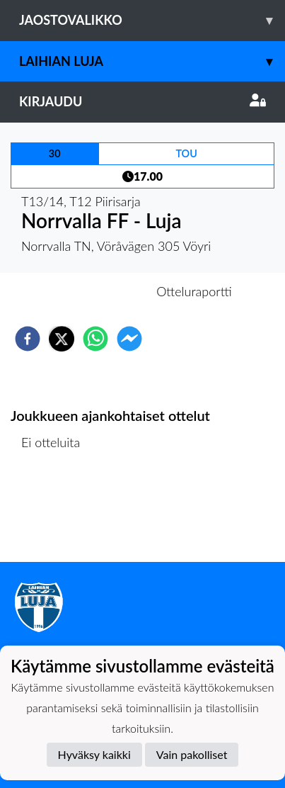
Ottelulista (56, 514)
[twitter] (61, 338)
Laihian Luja (152, 61)
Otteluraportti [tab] (194, 291)
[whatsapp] (95, 338)
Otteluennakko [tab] (93, 291)
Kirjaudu (142, 101)
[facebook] (27, 338)
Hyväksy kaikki (94, 754)
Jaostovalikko (152, 20)
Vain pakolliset (192, 754)
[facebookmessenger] (129, 338)
